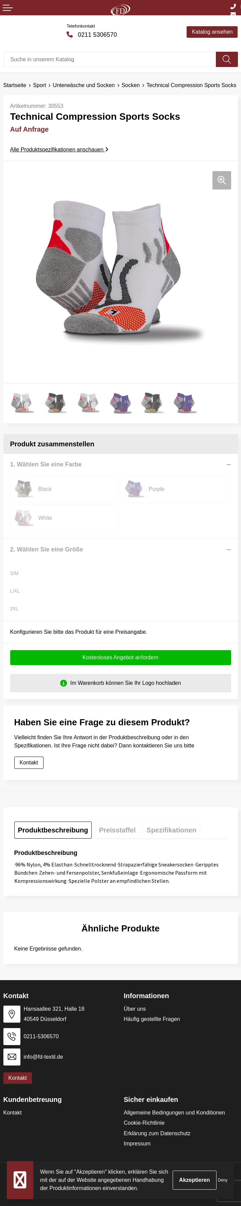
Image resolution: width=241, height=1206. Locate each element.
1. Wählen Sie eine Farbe (46, 464)
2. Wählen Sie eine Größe (46, 549)
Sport (39, 85)
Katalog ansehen (212, 32)
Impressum (137, 1143)
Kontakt (29, 762)
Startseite (15, 85)
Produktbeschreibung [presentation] (53, 830)
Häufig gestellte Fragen (152, 1019)
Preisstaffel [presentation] (117, 830)
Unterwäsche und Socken (84, 85)
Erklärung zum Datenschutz (157, 1133)
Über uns (135, 1009)
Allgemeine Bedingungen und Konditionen (174, 1113)
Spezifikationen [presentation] (171, 830)
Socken (131, 85)
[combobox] (109, 59)
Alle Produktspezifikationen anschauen (59, 149)
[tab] (53, 830)
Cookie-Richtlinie (144, 1123)
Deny (222, 1180)
